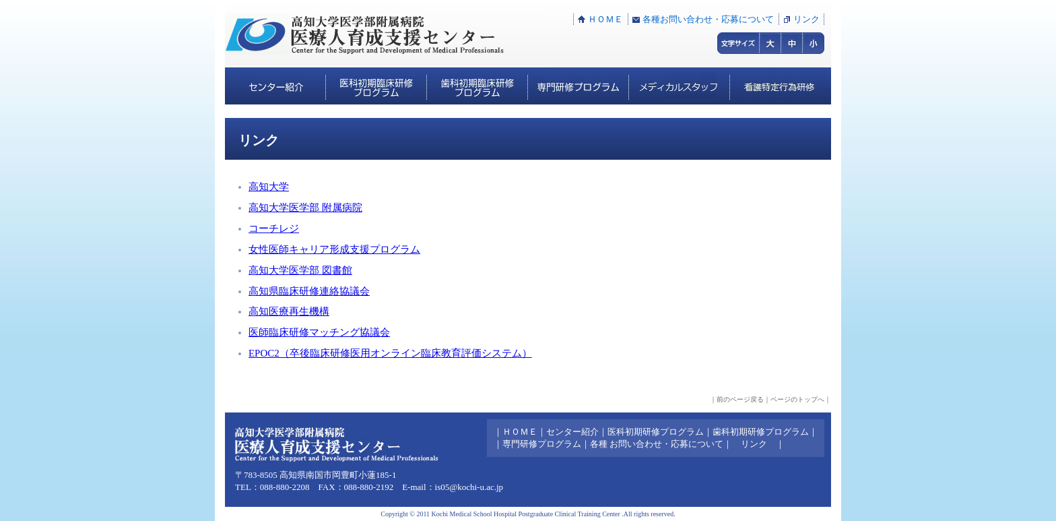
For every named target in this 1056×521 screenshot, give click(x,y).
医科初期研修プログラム (655, 432)
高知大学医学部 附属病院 (305, 207)
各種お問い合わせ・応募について (708, 19)
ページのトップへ (797, 399)
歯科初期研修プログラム (761, 432)
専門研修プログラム (541, 444)
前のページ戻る (740, 399)
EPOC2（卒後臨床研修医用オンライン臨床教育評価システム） (390, 353)
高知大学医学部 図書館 (300, 270)
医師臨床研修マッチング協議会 (319, 332)
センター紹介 (572, 432)
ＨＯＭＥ (605, 19)
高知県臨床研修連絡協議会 (309, 291)
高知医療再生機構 (289, 311)
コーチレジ (274, 228)
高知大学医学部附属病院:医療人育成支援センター (386, 33)
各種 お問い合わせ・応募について (656, 444)
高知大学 (269, 186)
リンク (806, 19)
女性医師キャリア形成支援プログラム (334, 249)
